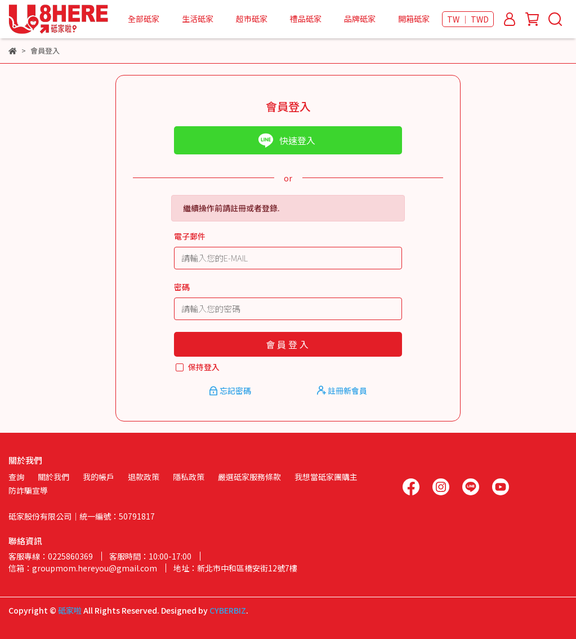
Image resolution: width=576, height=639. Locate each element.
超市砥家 (251, 18)
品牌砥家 (360, 18)
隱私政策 (188, 476)
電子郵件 (190, 236)
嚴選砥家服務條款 (249, 476)
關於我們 (53, 476)
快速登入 (286, 140)
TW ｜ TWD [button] (468, 19)
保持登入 (204, 366)
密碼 (182, 286)
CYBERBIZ (227, 610)
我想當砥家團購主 (326, 476)
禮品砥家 (306, 18)
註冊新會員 (342, 390)
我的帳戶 (98, 476)
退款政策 (143, 476)
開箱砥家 (414, 18)
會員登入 (288, 344)
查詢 (16, 476)
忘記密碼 (231, 390)
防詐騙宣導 (28, 490)
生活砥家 (197, 18)
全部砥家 (143, 18)
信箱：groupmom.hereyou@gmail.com (82, 568)
